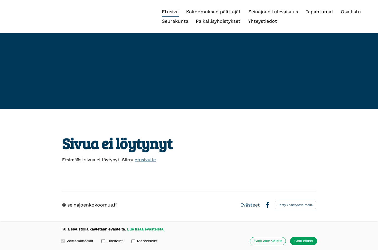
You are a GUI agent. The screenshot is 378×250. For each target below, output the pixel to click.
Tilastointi (112, 241)
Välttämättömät (77, 241)
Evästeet (250, 205)
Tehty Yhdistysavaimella (295, 205)
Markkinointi (144, 241)
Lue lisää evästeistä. (145, 229)
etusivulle (145, 159)
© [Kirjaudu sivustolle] (64, 205)
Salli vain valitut (268, 241)
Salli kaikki (303, 241)
